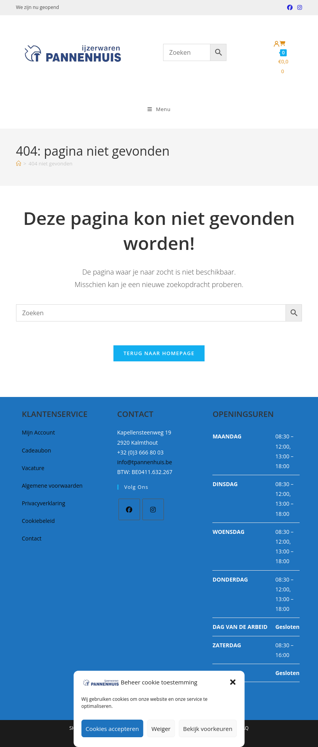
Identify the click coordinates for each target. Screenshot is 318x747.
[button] (233, 682)
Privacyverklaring (43, 503)
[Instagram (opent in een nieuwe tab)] (298, 7)
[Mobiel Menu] (159, 109)
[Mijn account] (276, 44)
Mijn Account (38, 432)
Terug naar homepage (159, 353)
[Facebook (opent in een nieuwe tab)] (290, 7)
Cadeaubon (36, 450)
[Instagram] (153, 509)
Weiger (161, 729)
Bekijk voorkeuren (207, 729)
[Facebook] (129, 509)
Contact (31, 538)
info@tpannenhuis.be (144, 462)
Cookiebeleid (38, 520)
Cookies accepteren (112, 729)
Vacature (33, 468)
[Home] (18, 163)
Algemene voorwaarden (52, 485)
